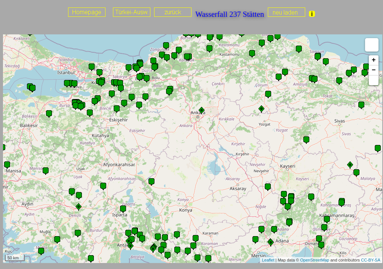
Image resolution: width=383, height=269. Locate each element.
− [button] (374, 70)
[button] (374, 80)
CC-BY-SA (370, 260)
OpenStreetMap (315, 260)
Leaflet (268, 260)
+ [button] (374, 60)
